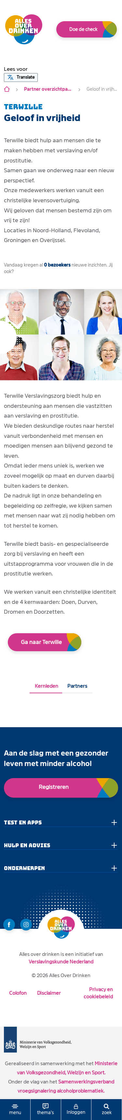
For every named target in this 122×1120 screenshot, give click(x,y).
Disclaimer (49, 992)
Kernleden (46, 685)
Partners (77, 685)
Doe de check (83, 29)
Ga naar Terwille (41, 642)
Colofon (18, 992)
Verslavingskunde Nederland (61, 961)
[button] (16, 69)
